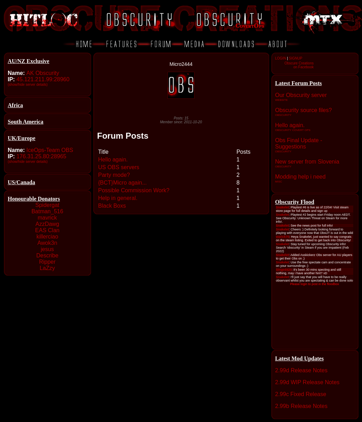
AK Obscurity (42, 73)
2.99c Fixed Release (300, 394)
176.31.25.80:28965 (41, 156)
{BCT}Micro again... (122, 183)
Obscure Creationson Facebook (299, 65)
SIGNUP (295, 58)
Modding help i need (300, 177)
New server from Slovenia (307, 162)
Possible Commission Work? (133, 190)
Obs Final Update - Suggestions (298, 143)
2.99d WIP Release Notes (307, 382)
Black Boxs (112, 206)
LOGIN (280, 58)
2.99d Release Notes (301, 370)
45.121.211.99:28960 (42, 79)
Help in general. (117, 198)
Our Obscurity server (301, 95)
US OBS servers (118, 167)
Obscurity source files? (303, 110)
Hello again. (290, 125)
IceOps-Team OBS (49, 150)
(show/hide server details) (28, 85)
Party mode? (114, 175)
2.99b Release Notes (301, 406)
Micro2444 (181, 64)
